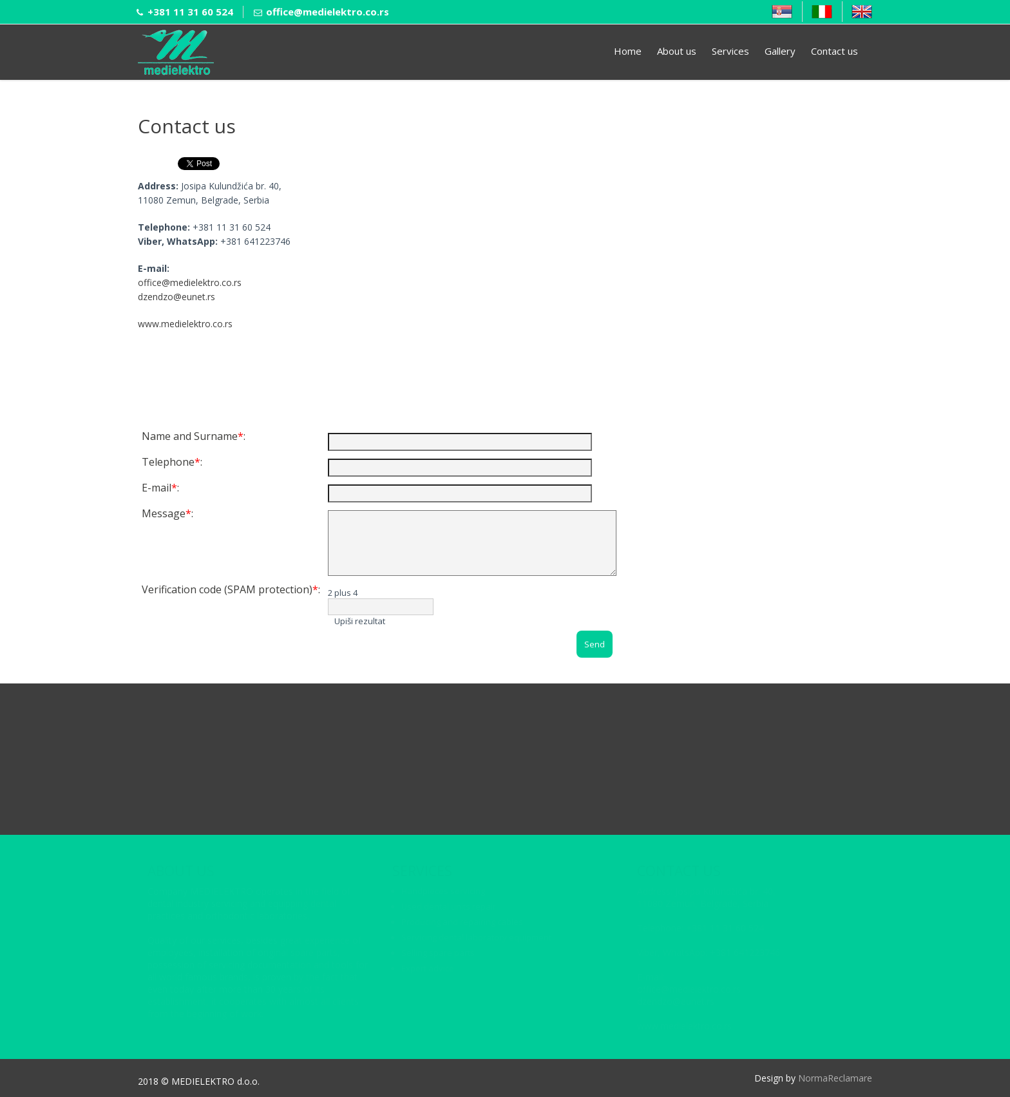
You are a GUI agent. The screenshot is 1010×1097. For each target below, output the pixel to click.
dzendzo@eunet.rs (176, 297)
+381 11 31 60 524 (190, 11)
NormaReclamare (835, 1078)
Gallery (780, 50)
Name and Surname (190, 436)
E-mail (156, 488)
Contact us (834, 50)
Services (730, 50)
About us (676, 50)
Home (628, 50)
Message (164, 513)
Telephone (168, 462)
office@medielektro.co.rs (327, 11)
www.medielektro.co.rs (185, 324)
